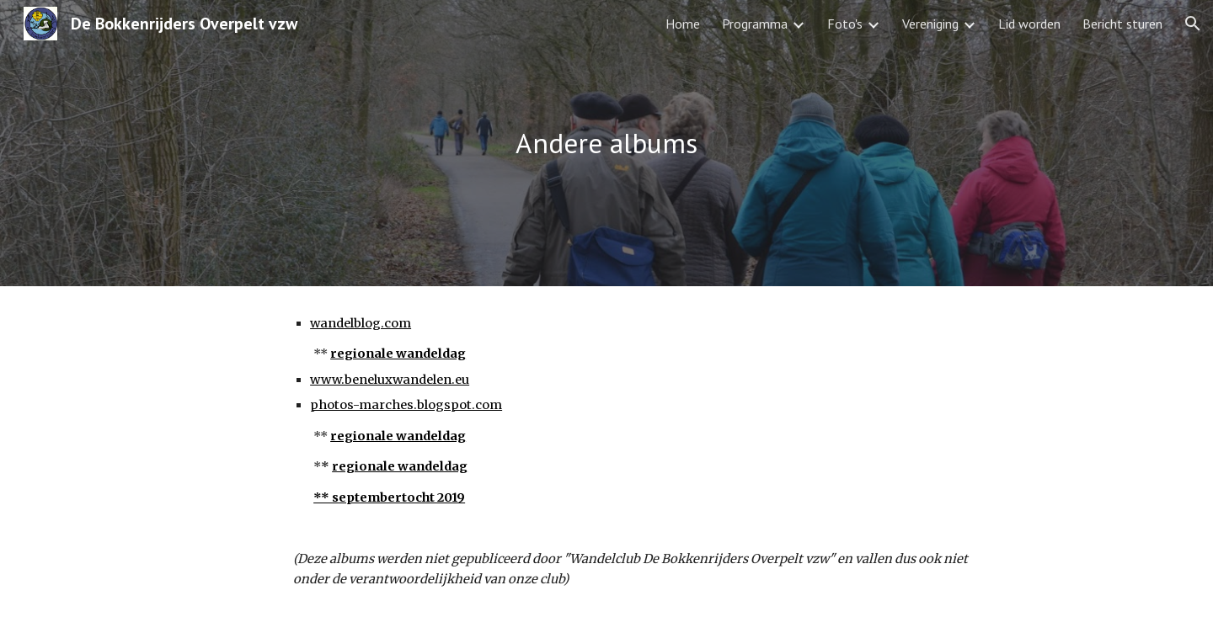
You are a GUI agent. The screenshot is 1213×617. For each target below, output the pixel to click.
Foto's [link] (845, 23)
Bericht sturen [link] (1122, 23)
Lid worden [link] (1029, 23)
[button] (1193, 23)
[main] (606, 143)
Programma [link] (755, 23)
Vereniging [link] (930, 23)
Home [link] (682, 23)
